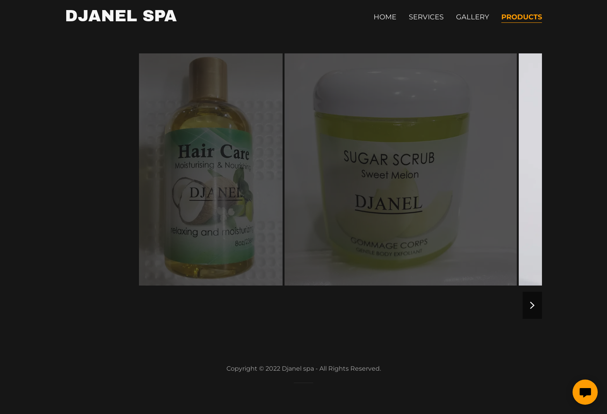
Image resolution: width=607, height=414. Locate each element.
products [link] (521, 17)
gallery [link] (472, 17)
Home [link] (385, 17)
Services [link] (426, 17)
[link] (121, 19)
